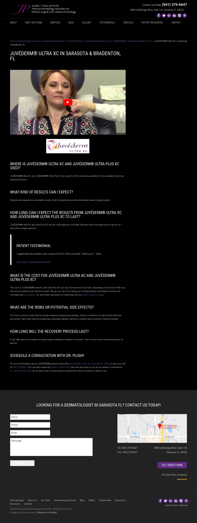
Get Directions (172, 465)
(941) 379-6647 (20, 367)
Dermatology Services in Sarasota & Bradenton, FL (42, 41)
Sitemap (184, 505)
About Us (32, 500)
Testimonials (107, 22)
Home (13, 41)
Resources (120, 500)
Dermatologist (17, 500)
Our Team (45, 500)
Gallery (86, 22)
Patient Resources (152, 22)
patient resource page (93, 295)
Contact (176, 22)
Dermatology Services (65, 500)
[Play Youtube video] (68, 102)
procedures (29, 295)
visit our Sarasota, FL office (96, 363)
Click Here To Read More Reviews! (33, 262)
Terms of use (171, 505)
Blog (71, 22)
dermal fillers (76, 363)
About (13, 22)
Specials (128, 22)
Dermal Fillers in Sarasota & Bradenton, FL (90, 41)
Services (55, 22)
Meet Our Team (33, 22)
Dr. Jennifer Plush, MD (20, 371)
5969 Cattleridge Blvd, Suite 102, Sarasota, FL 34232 (158, 9)
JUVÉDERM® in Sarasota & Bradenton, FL (132, 41)
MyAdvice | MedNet (47, 512)
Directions (15, 504)
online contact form (60, 367)
